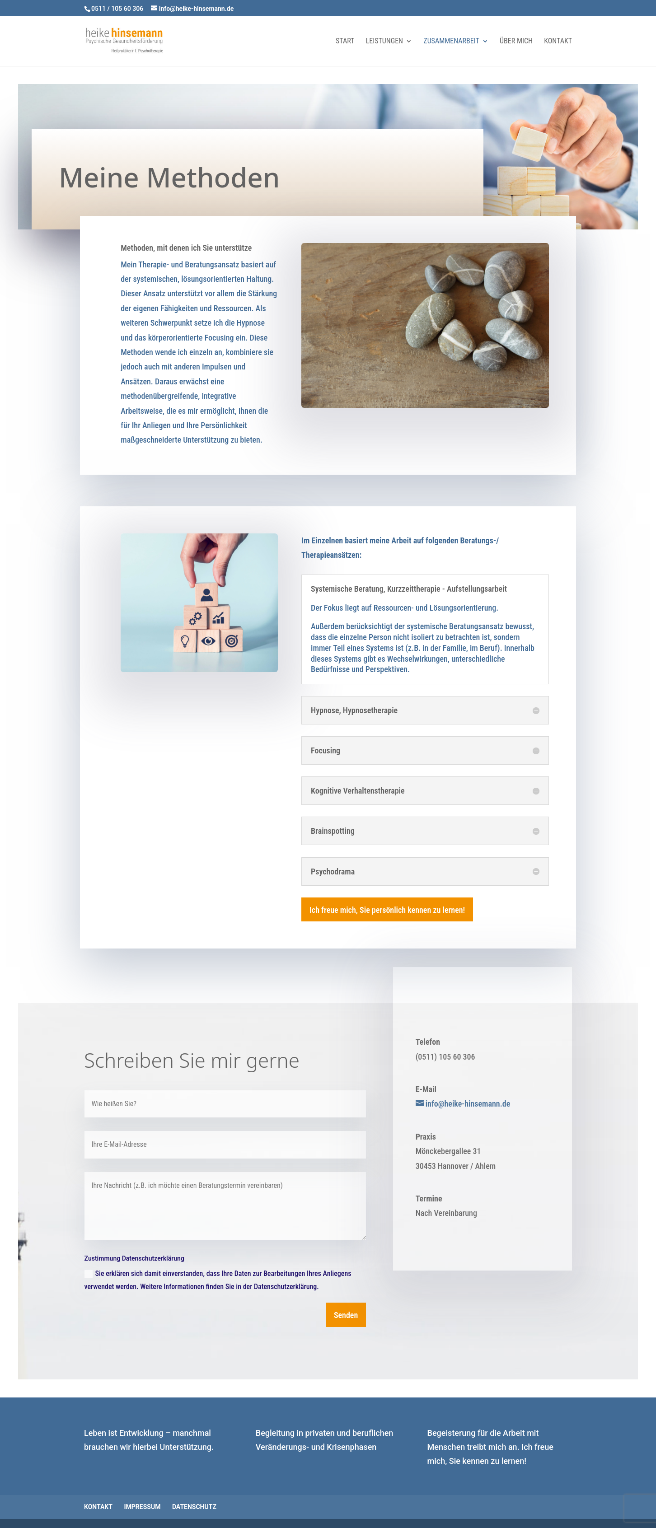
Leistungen (384, 41)
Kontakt (558, 41)
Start (345, 41)
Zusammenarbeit (451, 41)
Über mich (516, 41)
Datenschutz (194, 1506)
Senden (346, 1315)
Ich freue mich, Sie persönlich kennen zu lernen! (387, 910)
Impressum (142, 1506)
